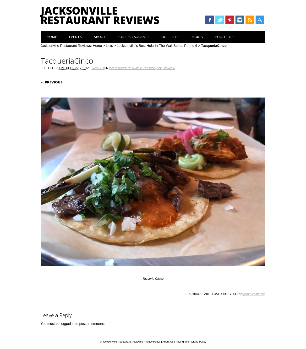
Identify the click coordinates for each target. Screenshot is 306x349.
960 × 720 (98, 68)
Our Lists (170, 36)
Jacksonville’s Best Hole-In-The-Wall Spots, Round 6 (157, 46)
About (100, 36)
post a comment (254, 294)
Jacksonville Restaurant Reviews (100, 15)
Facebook (209, 20)
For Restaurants (133, 36)
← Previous (52, 82)
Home (52, 36)
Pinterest (229, 20)
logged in (67, 324)
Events (75, 36)
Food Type (224, 36)
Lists (109, 46)
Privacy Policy (152, 341)
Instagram (239, 20)
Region (197, 36)
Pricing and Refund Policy (191, 341)
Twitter (219, 20)
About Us (167, 341)
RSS (250, 20)
